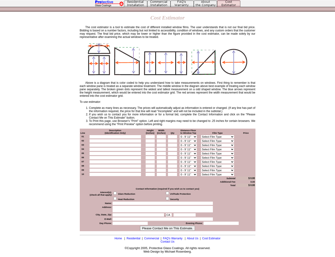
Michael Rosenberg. (178, 251)
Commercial (151, 238)
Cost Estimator (211, 238)
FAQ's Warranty (173, 238)
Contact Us (167, 241)
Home (118, 238)
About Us (192, 238)
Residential (133, 238)
